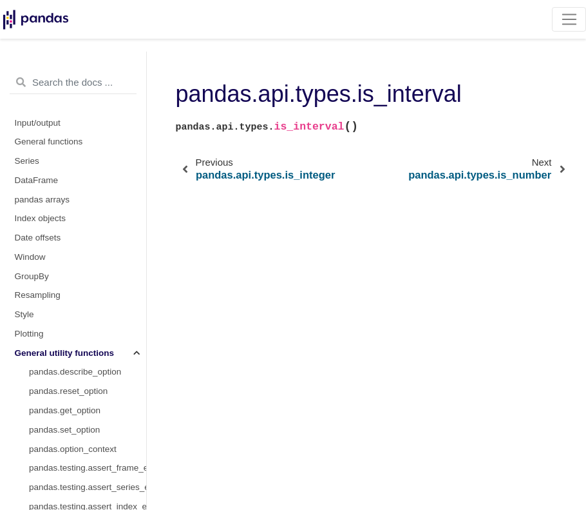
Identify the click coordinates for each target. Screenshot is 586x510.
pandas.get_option (64, 410)
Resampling (38, 295)
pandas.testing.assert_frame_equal (87, 468)
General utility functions (65, 353)
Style (24, 314)
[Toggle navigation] (569, 19)
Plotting (29, 333)
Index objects (40, 218)
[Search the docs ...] (73, 82)
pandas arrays (42, 199)
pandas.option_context (73, 449)
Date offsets (38, 237)
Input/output (38, 123)
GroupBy (32, 276)
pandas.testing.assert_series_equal (87, 487)
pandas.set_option (64, 430)
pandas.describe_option (75, 372)
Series (27, 161)
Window (30, 257)
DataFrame (37, 180)
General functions (49, 141)
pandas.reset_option (68, 391)
